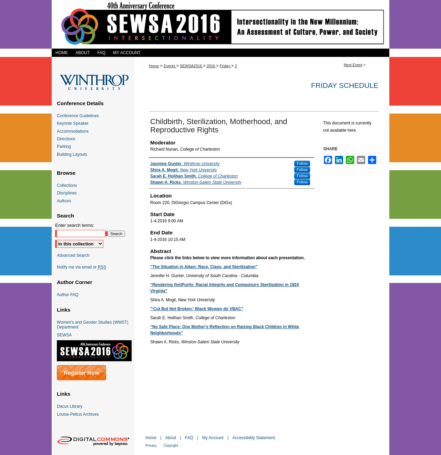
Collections (67, 185)
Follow (302, 163)
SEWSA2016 (191, 66)
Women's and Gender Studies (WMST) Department (92, 325)
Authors (64, 201)
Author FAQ (68, 294)
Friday (226, 66)
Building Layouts (72, 154)
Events (170, 66)
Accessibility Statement (254, 437)
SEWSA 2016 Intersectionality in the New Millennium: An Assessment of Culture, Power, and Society (220, 24)
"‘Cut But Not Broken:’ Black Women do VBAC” (196, 308)
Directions (66, 138)
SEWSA (64, 335)
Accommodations (73, 131)
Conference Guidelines (78, 115)
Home (154, 66)
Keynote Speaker (73, 123)
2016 (211, 66)
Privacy (151, 445)
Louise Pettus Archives (78, 414)
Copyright (170, 445)
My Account (213, 437)
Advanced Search (73, 255)
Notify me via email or (81, 267)
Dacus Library (69, 406)
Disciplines (66, 193)
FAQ (189, 437)
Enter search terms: (74, 225)
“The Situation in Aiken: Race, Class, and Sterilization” (204, 266)
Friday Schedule (344, 85)
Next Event (353, 65)
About (170, 437)
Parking (64, 146)
